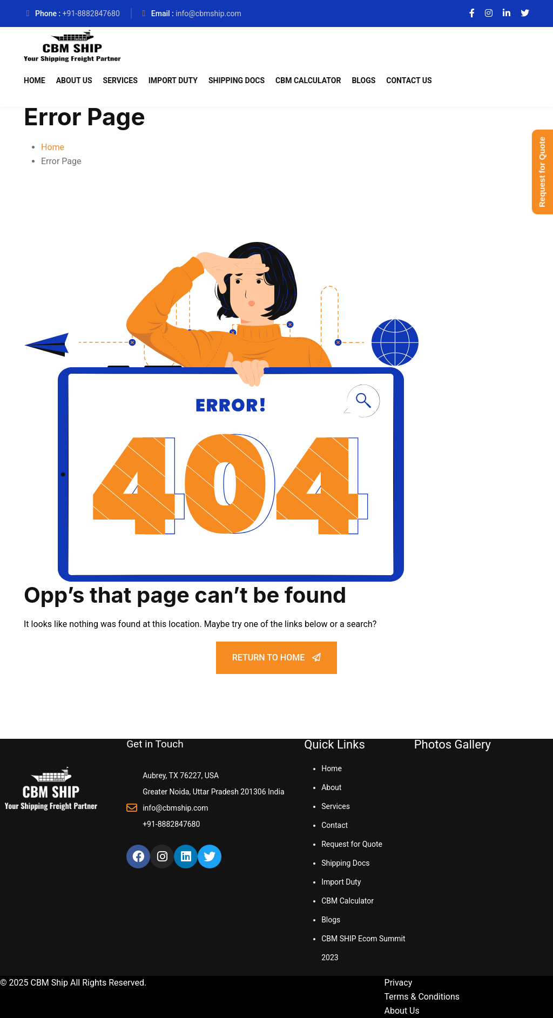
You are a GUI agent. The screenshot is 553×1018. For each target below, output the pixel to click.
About (331, 787)
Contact (334, 825)
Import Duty (173, 80)
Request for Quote (351, 844)
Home (34, 80)
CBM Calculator (308, 80)
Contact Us (408, 80)
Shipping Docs (236, 80)
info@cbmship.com (208, 13)
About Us (74, 80)
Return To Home (276, 657)
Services (120, 80)
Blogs (363, 80)
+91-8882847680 (91, 13)
